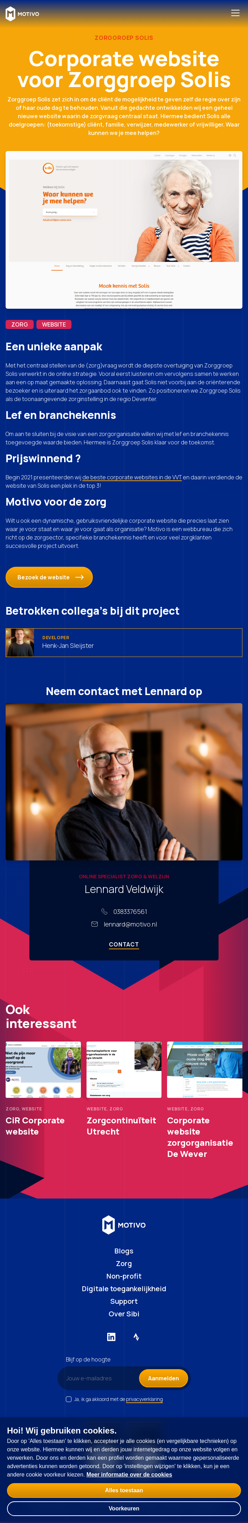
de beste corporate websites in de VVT (132, 477)
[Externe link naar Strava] (136, 1337)
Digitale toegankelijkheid (124, 1288)
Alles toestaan (124, 1490)
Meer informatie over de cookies (129, 1475)
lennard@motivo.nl (130, 924)
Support (124, 1301)
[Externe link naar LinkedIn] (111, 1337)
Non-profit (124, 1276)
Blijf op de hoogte (88, 1359)
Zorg (124, 1263)
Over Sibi (124, 1313)
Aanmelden (163, 1378)
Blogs (124, 1251)
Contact (124, 944)
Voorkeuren (124, 1508)
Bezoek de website (51, 577)
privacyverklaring (144, 1399)
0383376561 (130, 911)
